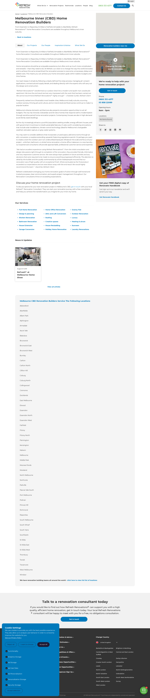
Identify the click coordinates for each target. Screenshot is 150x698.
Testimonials (69, 5)
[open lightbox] (115, 64)
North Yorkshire (101, 674)
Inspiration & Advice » (64, 637)
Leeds (98, 666)
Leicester (119, 666)
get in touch (76, 187)
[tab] (20, 45)
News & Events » (62, 657)
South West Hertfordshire (125, 677)
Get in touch (74, 619)
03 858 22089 (105, 102)
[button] (42, 6)
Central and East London (124, 652)
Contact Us (121, 6)
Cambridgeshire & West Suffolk (104, 653)
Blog (91, 5)
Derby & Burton (121, 658)
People (85, 5)
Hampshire (120, 662)
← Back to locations (23, 37)
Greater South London (104, 662)
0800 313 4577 (105, 5)
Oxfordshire (120, 674)
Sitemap (63, 695)
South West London (103, 681)
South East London (102, 677)
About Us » (60, 647)
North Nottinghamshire (124, 670)
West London (100, 685)
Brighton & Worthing (123, 648)
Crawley (99, 658)
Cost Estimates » (62, 642)
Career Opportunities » (65, 667)
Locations (78, 5)
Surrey (118, 681)
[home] (23, 5)
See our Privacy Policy (13, 638)
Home (17, 14)
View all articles (53, 287)
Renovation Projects (57, 5)
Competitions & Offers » (65, 652)
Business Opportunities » (66, 662)
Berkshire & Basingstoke (104, 648)
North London (101, 670)
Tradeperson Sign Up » (65, 672)
